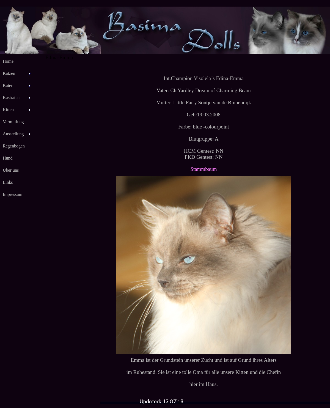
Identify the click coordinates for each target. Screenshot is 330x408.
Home (8, 61)
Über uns (11, 170)
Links (8, 182)
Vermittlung (13, 121)
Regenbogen (14, 146)
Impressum (12, 194)
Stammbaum (203, 169)
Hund (8, 158)
